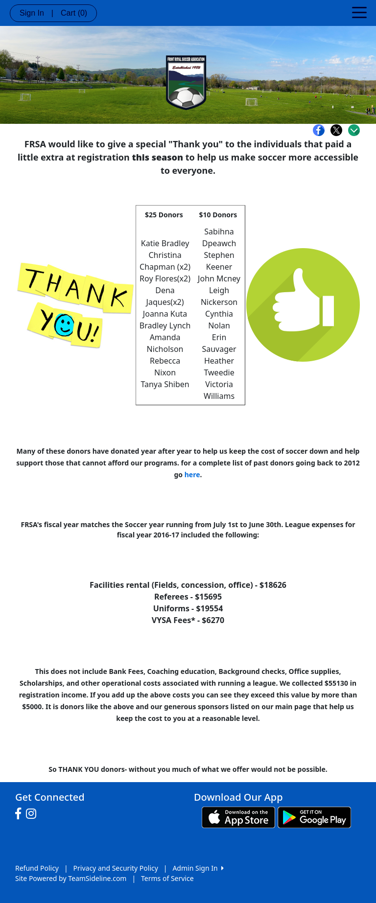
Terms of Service (167, 878)
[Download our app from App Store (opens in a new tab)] (238, 816)
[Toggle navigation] (359, 12)
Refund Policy (37, 868)
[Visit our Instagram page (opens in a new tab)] (33, 814)
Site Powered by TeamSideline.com (70, 878)
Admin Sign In (197, 868)
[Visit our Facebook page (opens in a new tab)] (20, 814)
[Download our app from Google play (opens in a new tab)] (314, 816)
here (192, 474)
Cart (74, 13)
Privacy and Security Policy (115, 868)
